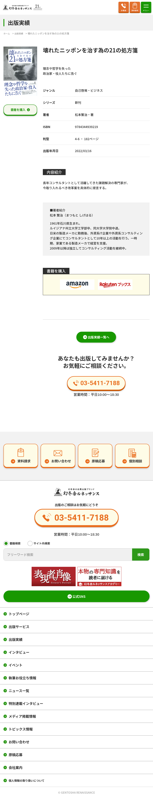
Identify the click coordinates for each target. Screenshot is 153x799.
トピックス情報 (21, 729)
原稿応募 (15, 755)
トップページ (19, 614)
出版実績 (15, 640)
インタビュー (19, 653)
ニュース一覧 (19, 691)
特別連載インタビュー (26, 704)
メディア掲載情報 (22, 717)
